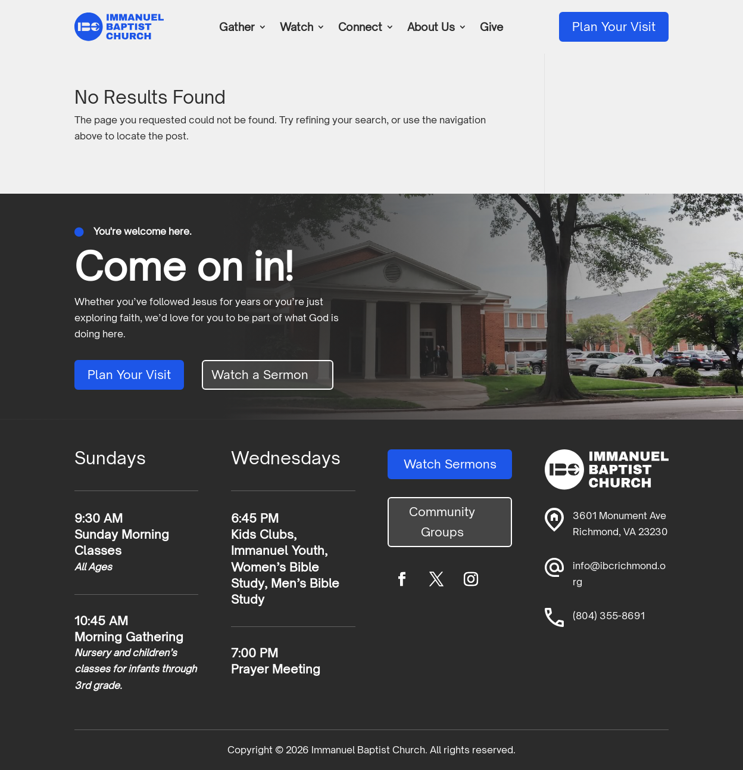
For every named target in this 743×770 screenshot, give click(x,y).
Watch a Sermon (259, 374)
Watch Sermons (450, 464)
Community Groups (442, 521)
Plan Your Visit (613, 26)
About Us (431, 28)
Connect (360, 28)
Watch (296, 28)
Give (491, 28)
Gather (237, 28)
